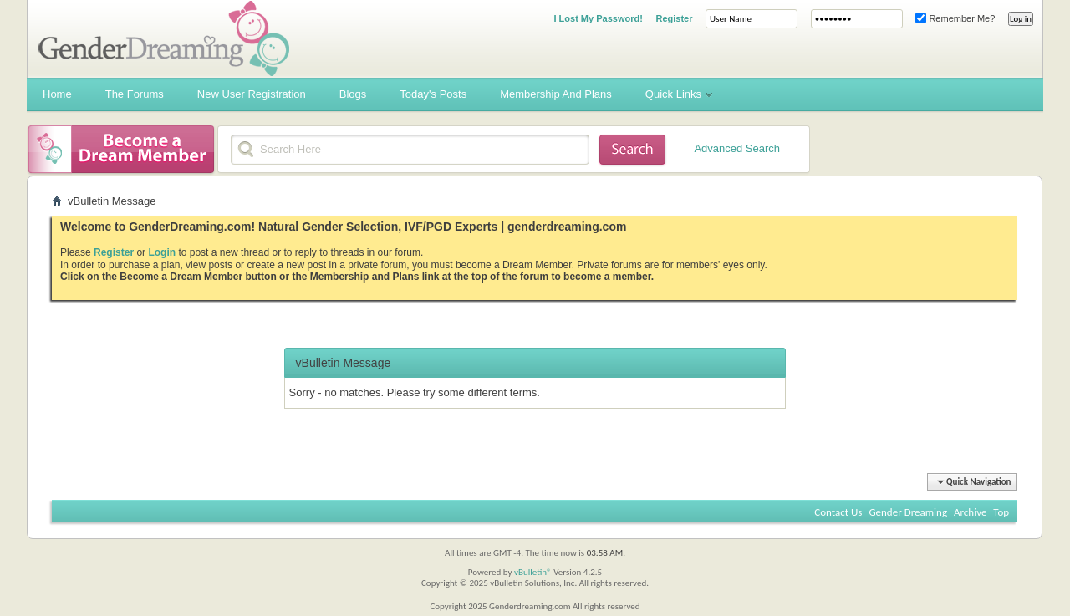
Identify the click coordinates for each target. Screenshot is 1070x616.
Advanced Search (737, 148)
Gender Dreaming (908, 512)
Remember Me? (955, 18)
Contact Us (838, 512)
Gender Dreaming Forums (163, 38)
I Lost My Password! (597, 18)
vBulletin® (533, 572)
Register (673, 18)
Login (162, 252)
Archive (970, 512)
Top (1001, 512)
